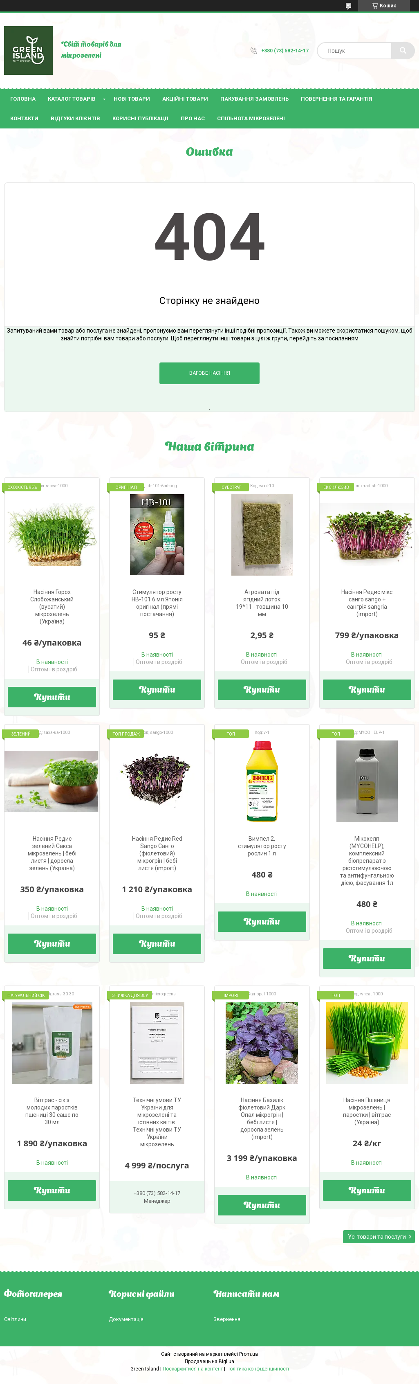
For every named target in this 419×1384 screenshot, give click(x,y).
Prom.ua (248, 1354)
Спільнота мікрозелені (251, 118)
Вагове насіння (209, 373)
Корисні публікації (140, 118)
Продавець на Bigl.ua (209, 1361)
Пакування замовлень (254, 99)
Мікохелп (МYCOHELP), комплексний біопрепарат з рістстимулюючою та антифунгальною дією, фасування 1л (367, 860)
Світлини (15, 1319)
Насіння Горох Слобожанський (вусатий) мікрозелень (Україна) (52, 607)
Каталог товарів (72, 99)
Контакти (24, 118)
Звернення (226, 1319)
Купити (52, 698)
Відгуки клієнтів (75, 118)
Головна (23, 99)
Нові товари (132, 99)
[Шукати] (403, 50)
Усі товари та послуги (377, 1236)
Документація (126, 1319)
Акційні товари (185, 99)
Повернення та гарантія (336, 99)
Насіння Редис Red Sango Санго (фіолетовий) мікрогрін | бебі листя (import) (157, 853)
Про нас (193, 118)
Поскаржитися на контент (193, 1369)
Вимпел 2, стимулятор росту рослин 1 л (262, 846)
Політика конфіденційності (257, 1369)
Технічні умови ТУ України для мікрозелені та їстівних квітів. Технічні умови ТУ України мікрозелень (157, 1122)
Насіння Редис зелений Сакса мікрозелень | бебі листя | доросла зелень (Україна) (52, 853)
